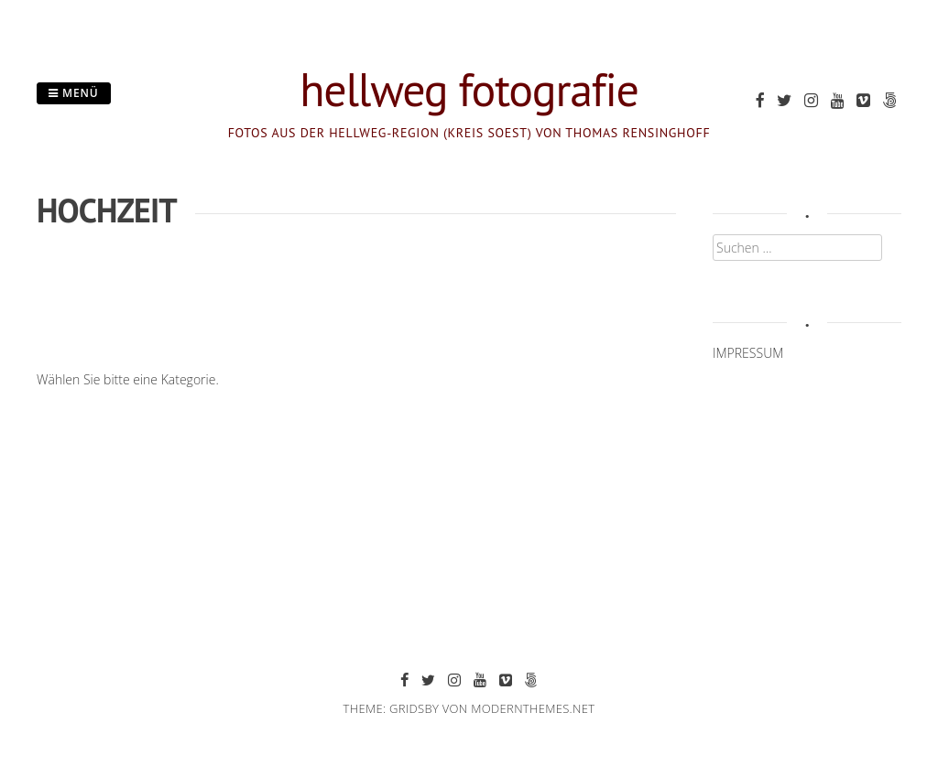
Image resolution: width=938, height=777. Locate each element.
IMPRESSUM (748, 353)
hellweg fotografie (469, 89)
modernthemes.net (532, 708)
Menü (74, 93)
